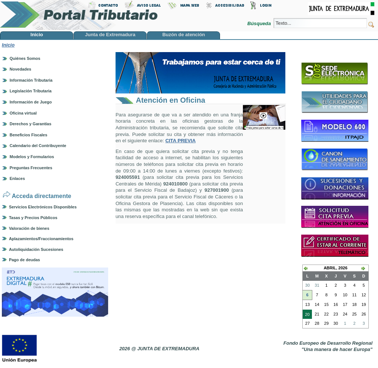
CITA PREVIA (180, 140)
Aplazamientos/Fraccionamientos (41, 238)
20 (306, 315)
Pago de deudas (24, 260)
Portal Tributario (79, 15)
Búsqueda (259, 23)
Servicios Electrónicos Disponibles (42, 207)
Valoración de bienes (29, 228)
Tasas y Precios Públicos (33, 217)
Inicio (8, 45)
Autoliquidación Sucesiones (36, 249)
